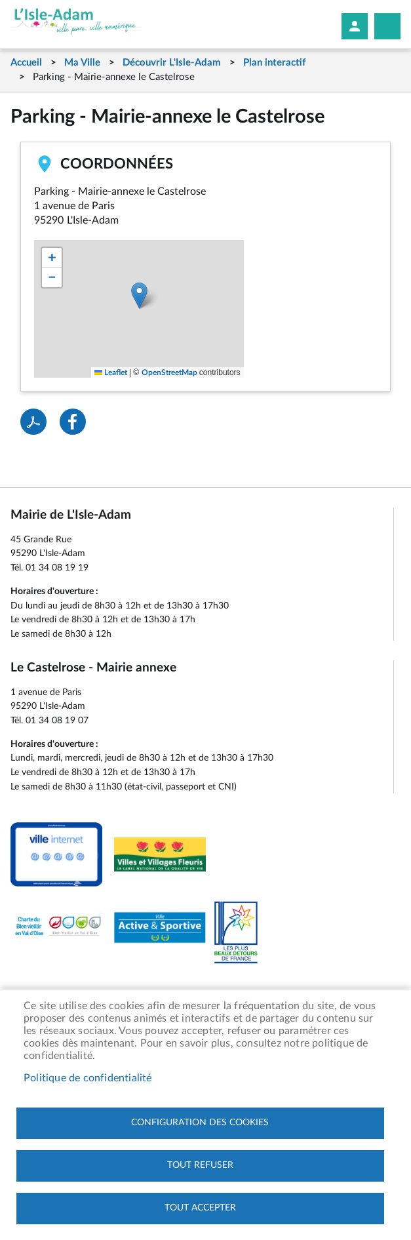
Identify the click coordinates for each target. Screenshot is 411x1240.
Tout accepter (200, 1207)
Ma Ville (82, 63)
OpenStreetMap (169, 372)
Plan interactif (274, 63)
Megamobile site (387, 26)
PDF (33, 422)
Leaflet (110, 372)
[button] (139, 295)
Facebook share (73, 422)
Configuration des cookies (200, 1122)
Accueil (26, 63)
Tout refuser (200, 1165)
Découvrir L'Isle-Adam (172, 63)
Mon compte (355, 26)
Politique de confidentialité (88, 1078)
